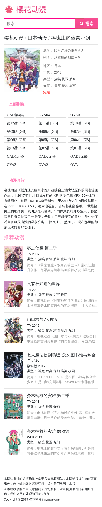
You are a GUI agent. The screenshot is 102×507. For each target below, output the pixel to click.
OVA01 (76, 115)
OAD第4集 (15, 115)
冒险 (49, 259)
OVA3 (11, 165)
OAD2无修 (47, 156)
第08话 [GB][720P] (48, 131)
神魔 (41, 371)
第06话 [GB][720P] (16, 140)
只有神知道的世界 (43, 283)
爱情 (56, 330)
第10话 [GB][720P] (80, 123)
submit (86, 23)
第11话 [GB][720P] (48, 123)
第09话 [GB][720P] (16, 131)
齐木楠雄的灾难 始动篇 (48, 431)
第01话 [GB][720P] (80, 148)
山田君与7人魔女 (42, 319)
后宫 (72, 79)
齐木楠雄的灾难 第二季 (48, 395)
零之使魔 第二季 (42, 248)
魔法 (64, 259)
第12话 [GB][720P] (16, 123)
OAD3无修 (79, 156)
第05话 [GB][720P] (48, 140)
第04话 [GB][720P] (80, 140)
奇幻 (71, 259)
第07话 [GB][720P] (80, 131)
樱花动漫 (12, 9)
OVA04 (44, 115)
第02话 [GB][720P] (48, 148)
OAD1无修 (15, 156)
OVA (74, 165)
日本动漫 (37, 38)
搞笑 (57, 79)
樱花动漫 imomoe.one (44, 499)
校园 (65, 79)
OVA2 (43, 165)
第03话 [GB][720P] (16, 148)
